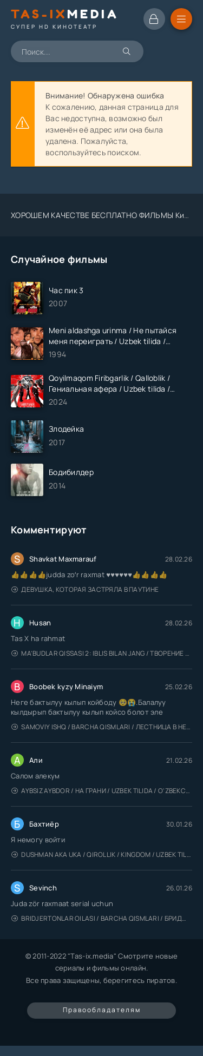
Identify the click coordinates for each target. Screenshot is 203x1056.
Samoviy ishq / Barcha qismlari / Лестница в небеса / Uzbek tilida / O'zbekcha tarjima (101, 726)
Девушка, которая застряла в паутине (85, 589)
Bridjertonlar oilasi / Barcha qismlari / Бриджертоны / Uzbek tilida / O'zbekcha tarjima (101, 918)
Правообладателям (102, 1009)
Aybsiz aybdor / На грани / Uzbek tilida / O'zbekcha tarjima (101, 790)
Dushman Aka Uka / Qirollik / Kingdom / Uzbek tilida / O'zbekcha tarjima (101, 854)
